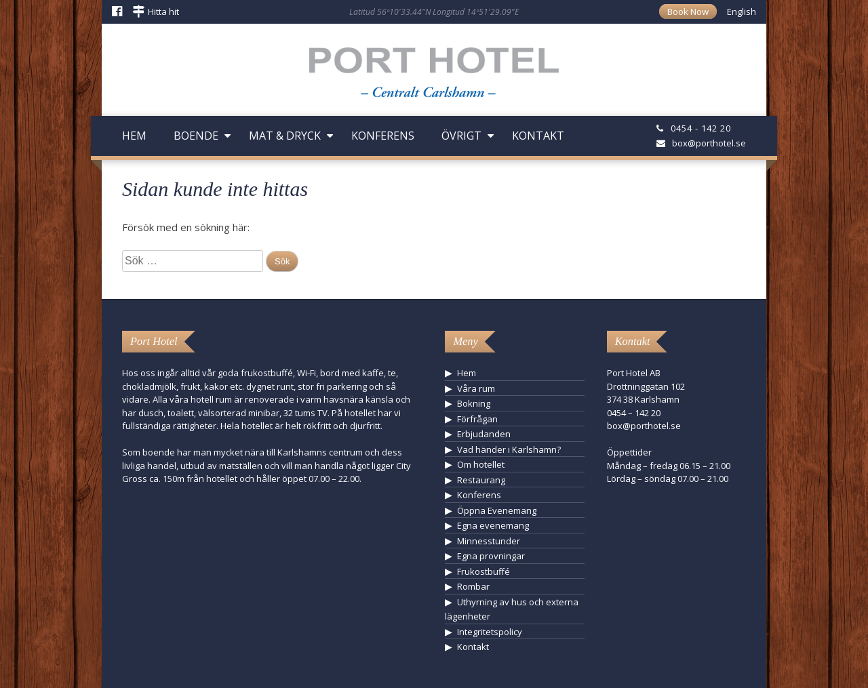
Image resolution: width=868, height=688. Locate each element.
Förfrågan (477, 419)
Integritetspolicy (489, 632)
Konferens (382, 135)
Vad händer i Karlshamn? (509, 449)
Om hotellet (481, 464)
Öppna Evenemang (496, 510)
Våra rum (476, 388)
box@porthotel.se (709, 143)
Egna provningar (491, 556)
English (741, 11)
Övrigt (461, 135)
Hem (134, 135)
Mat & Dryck (285, 135)
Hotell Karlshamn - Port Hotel (434, 77)
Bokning (473, 403)
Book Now (688, 11)
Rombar (473, 586)
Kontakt (538, 135)
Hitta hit (163, 11)
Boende (196, 135)
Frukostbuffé (483, 571)
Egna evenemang (493, 525)
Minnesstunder (488, 541)
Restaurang (481, 480)
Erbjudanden (484, 434)
